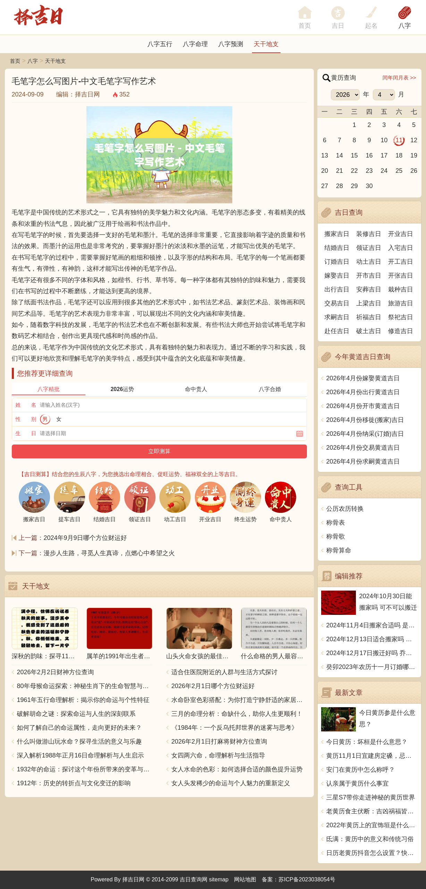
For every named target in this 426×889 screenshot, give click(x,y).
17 (384, 155)
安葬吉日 (368, 289)
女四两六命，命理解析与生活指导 (218, 755)
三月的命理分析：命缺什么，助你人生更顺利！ (237, 713)
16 (369, 155)
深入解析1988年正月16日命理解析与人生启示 (80, 755)
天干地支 (266, 44)
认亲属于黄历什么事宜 (357, 783)
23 (369, 170)
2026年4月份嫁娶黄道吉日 (363, 378)
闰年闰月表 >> (399, 78)
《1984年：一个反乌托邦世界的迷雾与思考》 (235, 727)
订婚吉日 (336, 261)
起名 (371, 25)
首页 (15, 61)
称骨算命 (338, 550)
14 (339, 155)
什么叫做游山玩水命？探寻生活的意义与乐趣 (79, 741)
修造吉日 (400, 331)
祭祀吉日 (400, 317)
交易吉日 (336, 303)
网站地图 (245, 879)
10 (384, 140)
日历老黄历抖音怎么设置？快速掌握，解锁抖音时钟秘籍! (372, 852)
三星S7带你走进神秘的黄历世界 (370, 797)
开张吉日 (400, 275)
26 (413, 170)
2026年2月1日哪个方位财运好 (213, 686)
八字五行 (160, 44)
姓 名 (26, 405)
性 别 (26, 419)
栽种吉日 (400, 289)
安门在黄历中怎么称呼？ (360, 769)
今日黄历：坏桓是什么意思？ (367, 741)
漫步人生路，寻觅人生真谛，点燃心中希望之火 (109, 553)
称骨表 (335, 522)
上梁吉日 (368, 303)
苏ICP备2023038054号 (306, 879)
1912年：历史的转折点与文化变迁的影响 (74, 783)
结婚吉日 (336, 247)
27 (324, 186)
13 (324, 155)
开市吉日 (368, 275)
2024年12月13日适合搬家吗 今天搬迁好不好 (372, 639)
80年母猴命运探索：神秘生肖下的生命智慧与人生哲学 (84, 686)
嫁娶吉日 (336, 275)
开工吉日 (400, 261)
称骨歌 (335, 536)
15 (354, 155)
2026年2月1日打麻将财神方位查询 (219, 741)
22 (354, 170)
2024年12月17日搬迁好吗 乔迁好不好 (372, 653)
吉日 (338, 25)
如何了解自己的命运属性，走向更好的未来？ (79, 727)
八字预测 (230, 44)
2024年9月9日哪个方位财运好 (85, 537)
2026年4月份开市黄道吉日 (363, 406)
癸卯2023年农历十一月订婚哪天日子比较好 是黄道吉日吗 (372, 666)
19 (413, 155)
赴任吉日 (336, 331)
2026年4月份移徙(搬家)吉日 (365, 419)
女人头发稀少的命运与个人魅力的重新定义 (231, 783)
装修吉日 (368, 233)
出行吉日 (336, 289)
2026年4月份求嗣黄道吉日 (363, 461)
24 (384, 170)
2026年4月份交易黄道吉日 (363, 447)
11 (398, 140)
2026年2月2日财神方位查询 (55, 672)
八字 (405, 25)
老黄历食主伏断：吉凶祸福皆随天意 (372, 811)
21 (339, 170)
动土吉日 (368, 261)
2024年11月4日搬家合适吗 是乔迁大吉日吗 (372, 625)
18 (398, 155)
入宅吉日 (400, 247)
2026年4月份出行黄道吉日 (363, 392)
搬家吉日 (336, 233)
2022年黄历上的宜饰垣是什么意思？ (372, 825)
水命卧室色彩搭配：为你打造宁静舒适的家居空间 (239, 699)
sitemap (218, 879)
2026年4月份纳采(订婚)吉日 (365, 433)
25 (398, 170)
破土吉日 (368, 331)
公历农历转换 (345, 508)
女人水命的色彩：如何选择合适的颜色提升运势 (237, 769)
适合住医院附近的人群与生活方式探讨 (225, 672)
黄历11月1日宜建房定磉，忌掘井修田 (372, 755)
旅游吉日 (400, 303)
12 (413, 140)
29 (354, 186)
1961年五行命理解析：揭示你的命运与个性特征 (83, 699)
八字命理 (195, 44)
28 (339, 186)
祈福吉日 (368, 317)
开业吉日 (400, 233)
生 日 (26, 433)
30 (369, 186)
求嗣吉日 (336, 317)
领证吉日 (368, 247)
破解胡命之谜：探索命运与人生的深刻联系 (76, 713)
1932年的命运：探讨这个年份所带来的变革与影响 (84, 769)
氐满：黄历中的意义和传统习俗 (370, 839)
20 (324, 170)
